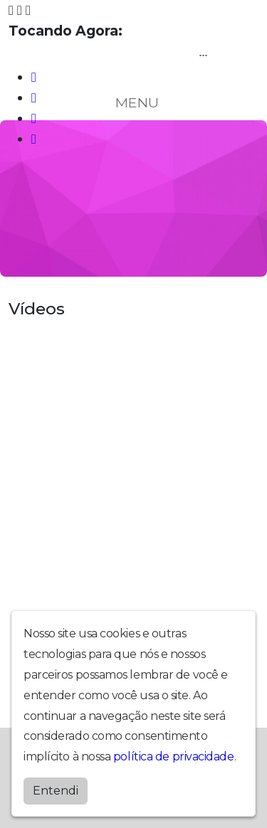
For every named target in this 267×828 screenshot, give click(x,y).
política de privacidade (173, 756)
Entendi (55, 790)
